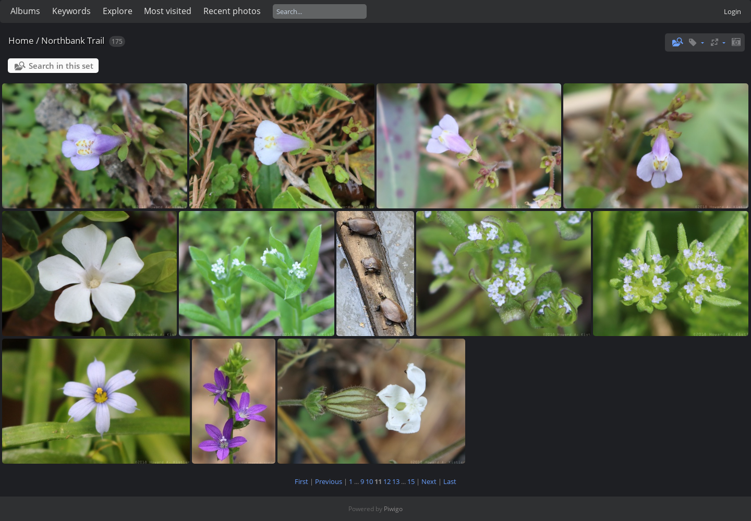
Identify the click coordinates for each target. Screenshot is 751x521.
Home (21, 40)
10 (369, 481)
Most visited (167, 11)
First (301, 481)
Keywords (71, 11)
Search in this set (61, 65)
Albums (25, 11)
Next (429, 481)
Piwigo (393, 508)
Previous (328, 481)
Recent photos (232, 11)
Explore (117, 11)
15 (411, 481)
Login (732, 11)
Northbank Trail (72, 40)
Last (449, 481)
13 (395, 481)
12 (387, 481)
